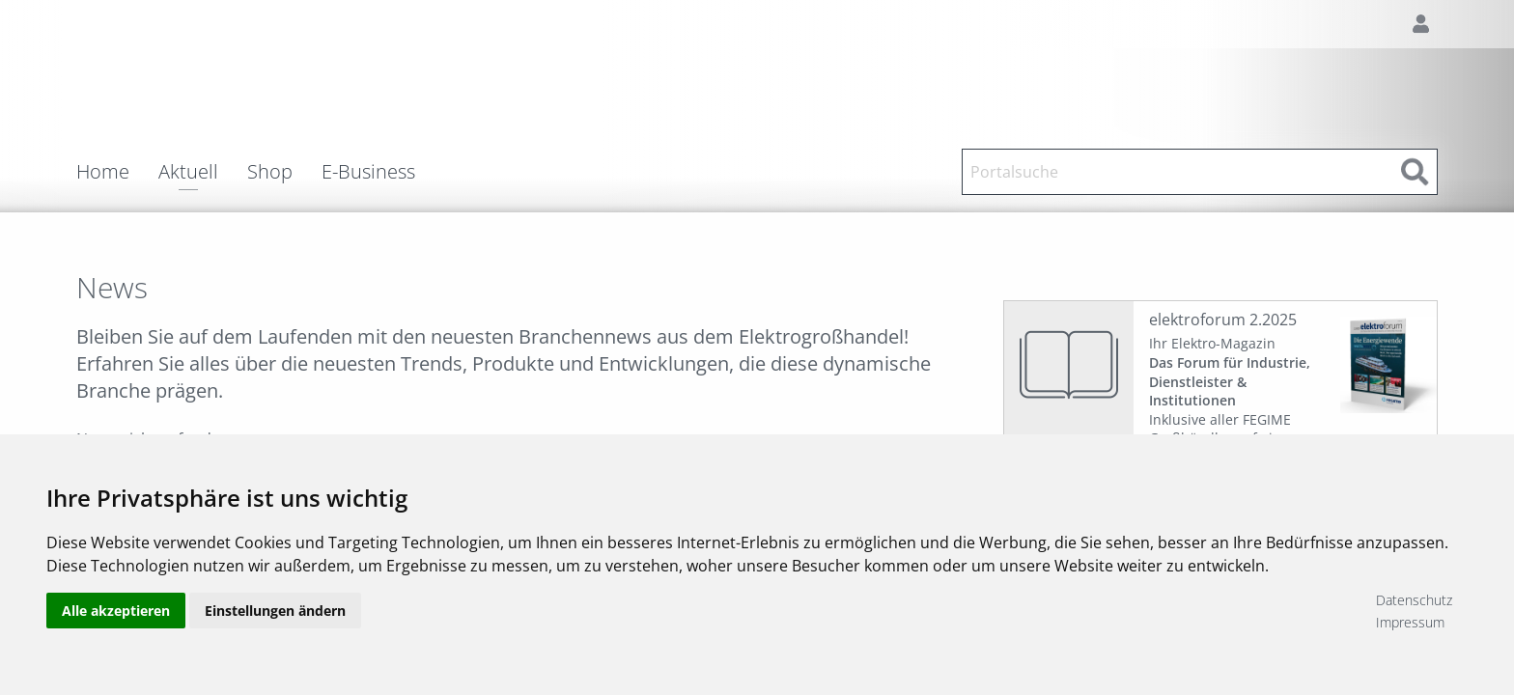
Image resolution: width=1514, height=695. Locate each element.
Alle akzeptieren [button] (116, 610)
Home (102, 171)
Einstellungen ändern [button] (275, 610)
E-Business (368, 171)
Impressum (1410, 622)
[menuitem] (117, 171)
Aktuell (188, 173)
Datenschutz (1414, 600)
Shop (270, 171)
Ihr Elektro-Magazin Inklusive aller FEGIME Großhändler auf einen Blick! (1229, 400)
